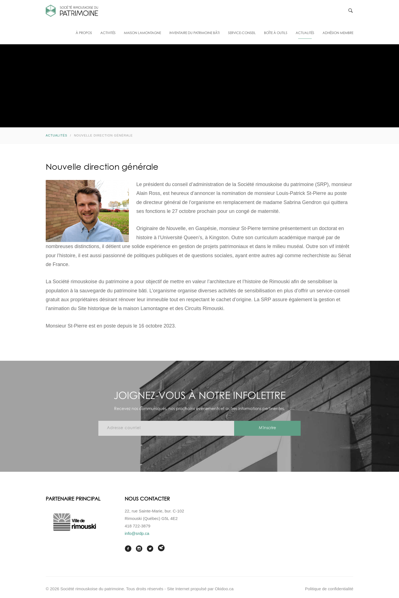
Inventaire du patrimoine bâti (194, 33)
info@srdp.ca (137, 533)
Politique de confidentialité (329, 588)
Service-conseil (242, 33)
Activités (108, 33)
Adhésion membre (338, 33)
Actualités (305, 33)
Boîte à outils (275, 33)
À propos (84, 33)
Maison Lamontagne (142, 33)
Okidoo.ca (224, 588)
